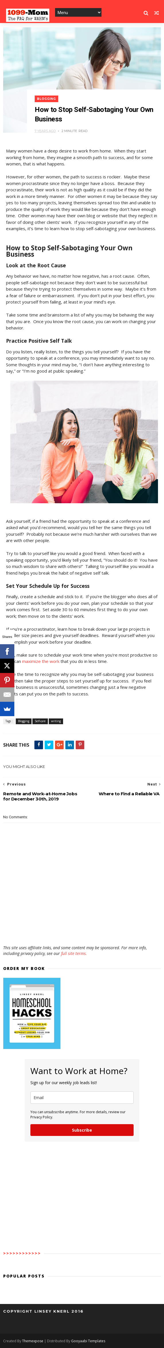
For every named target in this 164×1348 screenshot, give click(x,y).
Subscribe (82, 1130)
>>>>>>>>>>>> (22, 1253)
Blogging (46, 99)
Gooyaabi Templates (88, 1341)
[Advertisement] (82, 928)
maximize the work (40, 661)
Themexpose (32, 1341)
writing (56, 721)
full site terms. (74, 953)
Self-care (40, 721)
